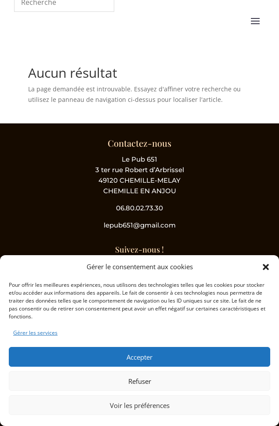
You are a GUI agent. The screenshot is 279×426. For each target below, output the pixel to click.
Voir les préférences (140, 405)
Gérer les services (35, 332)
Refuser (139, 381)
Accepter (139, 357)
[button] (265, 267)
